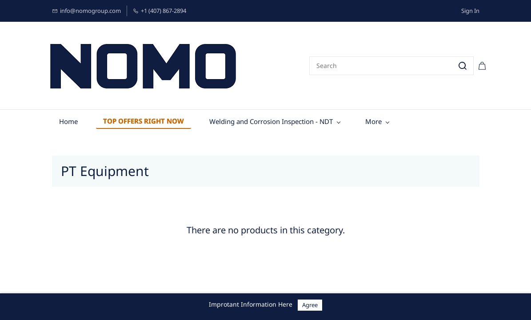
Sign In (470, 11)
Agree (310, 305)
